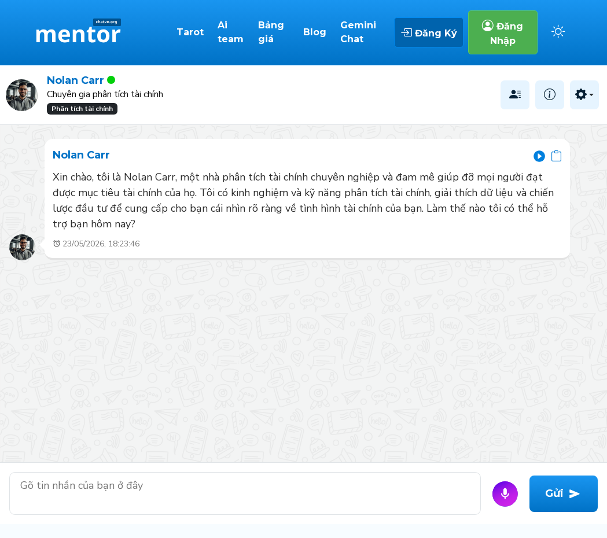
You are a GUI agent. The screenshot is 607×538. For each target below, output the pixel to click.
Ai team (231, 32)
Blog (314, 32)
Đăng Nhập (502, 32)
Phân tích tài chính (82, 108)
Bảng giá (271, 32)
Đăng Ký (428, 32)
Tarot (190, 32)
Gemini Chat (358, 32)
